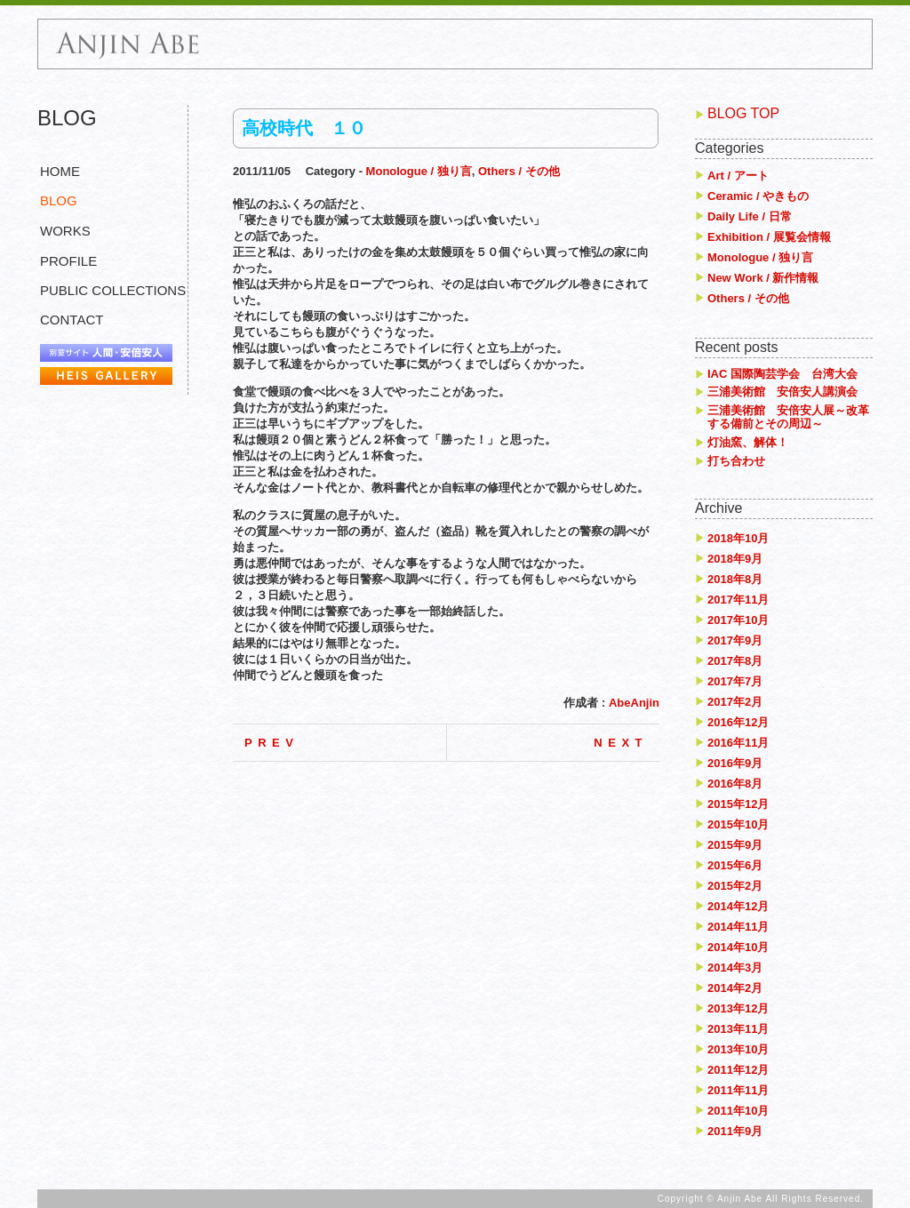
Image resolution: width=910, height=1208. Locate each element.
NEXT (621, 742)
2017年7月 (734, 681)
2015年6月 (734, 865)
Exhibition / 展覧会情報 (769, 237)
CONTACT (71, 319)
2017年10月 (738, 620)
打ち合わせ (736, 461)
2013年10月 (738, 1049)
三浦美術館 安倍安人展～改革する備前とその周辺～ (788, 417)
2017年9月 (734, 640)
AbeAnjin (634, 702)
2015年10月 (738, 824)
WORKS (65, 230)
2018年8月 (734, 579)
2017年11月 (738, 599)
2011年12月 (738, 1069)
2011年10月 (738, 1110)
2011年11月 (738, 1090)
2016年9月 (734, 763)
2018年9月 (734, 558)
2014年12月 (738, 906)
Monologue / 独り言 (419, 171)
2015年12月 (738, 804)
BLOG (58, 200)
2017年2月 (734, 701)
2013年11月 (738, 1029)
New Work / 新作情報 (762, 277)
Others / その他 (519, 171)
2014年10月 (738, 947)
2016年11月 (738, 742)
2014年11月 (738, 926)
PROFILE (68, 260)
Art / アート (738, 175)
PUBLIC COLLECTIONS (113, 290)
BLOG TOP (743, 113)
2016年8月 (734, 783)
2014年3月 (734, 967)
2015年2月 (734, 885)
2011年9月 (734, 1131)
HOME (60, 171)
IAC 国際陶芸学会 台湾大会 (782, 373)
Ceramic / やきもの (758, 196)
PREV (271, 742)
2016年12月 (738, 722)
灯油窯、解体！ (747, 442)
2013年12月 (738, 1008)
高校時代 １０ (304, 128)
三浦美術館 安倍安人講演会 (782, 391)
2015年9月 (734, 845)
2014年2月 (734, 988)
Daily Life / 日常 (749, 216)
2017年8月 (734, 661)
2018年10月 (738, 538)
